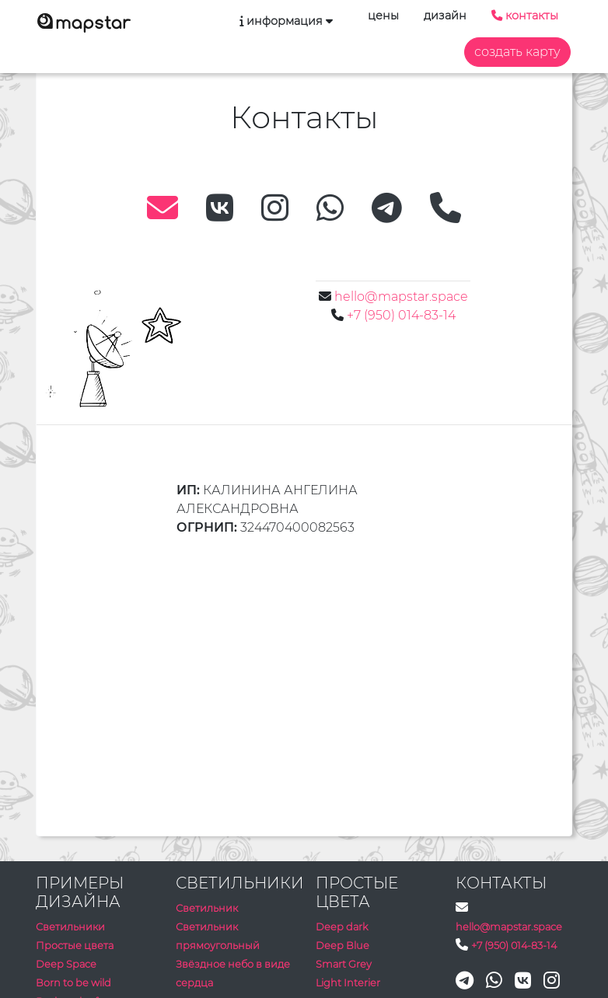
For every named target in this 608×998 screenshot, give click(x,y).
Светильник (207, 908)
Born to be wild (73, 983)
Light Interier (348, 983)
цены (383, 16)
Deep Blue (342, 945)
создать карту (517, 51)
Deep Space (66, 964)
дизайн (445, 16)
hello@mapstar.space (401, 296)
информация (284, 21)
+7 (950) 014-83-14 (401, 315)
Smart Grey (344, 964)
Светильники (70, 927)
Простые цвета (75, 945)
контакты (524, 16)
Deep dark (342, 927)
